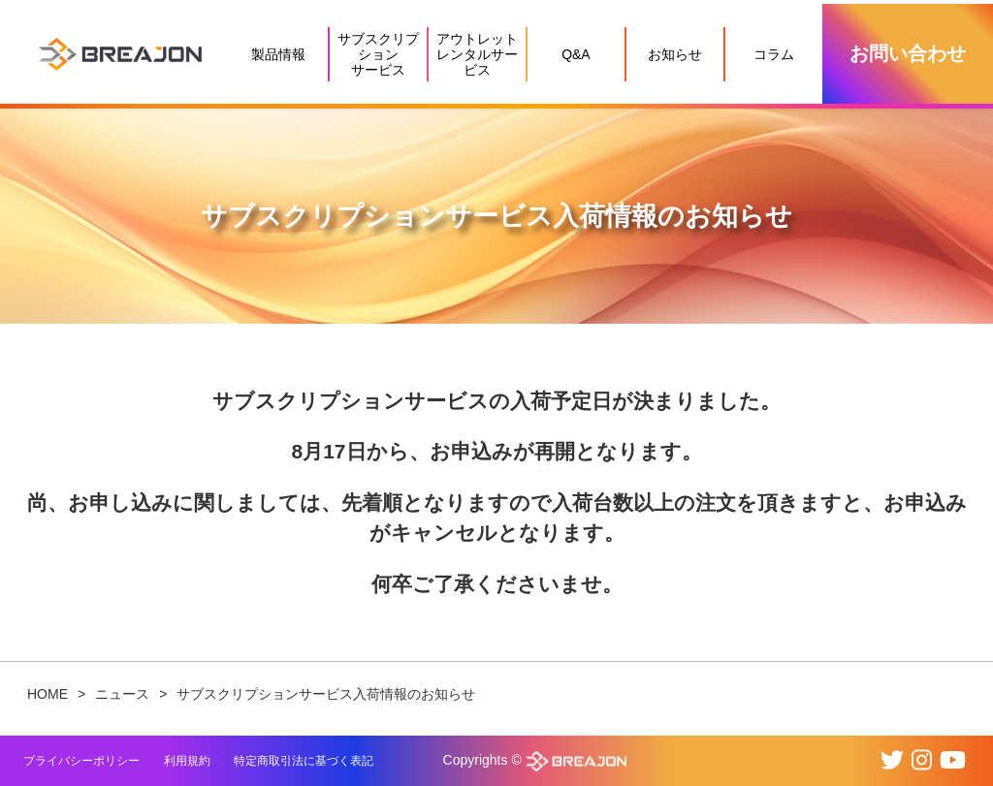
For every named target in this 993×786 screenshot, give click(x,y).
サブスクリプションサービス (378, 54)
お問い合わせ (907, 53)
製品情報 (278, 54)
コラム (773, 54)
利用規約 (187, 761)
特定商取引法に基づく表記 (303, 761)
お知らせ (675, 54)
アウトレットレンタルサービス (477, 54)
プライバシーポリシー (81, 761)
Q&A (576, 54)
